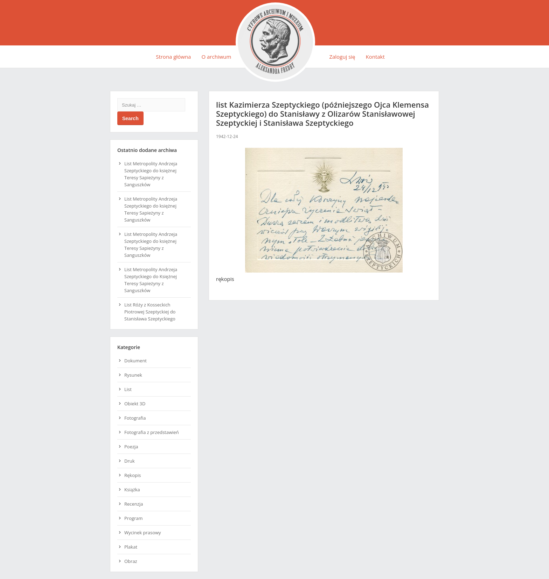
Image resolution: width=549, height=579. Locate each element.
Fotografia (135, 418)
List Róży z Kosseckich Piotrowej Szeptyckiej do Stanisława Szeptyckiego (149, 312)
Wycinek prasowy (142, 532)
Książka (132, 489)
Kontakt (375, 56)
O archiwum (216, 56)
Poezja (131, 446)
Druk (129, 461)
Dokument (135, 360)
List (128, 389)
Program (133, 518)
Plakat (130, 547)
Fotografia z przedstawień (151, 432)
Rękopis (132, 475)
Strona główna (173, 56)
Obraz (130, 561)
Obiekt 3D (134, 403)
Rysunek (133, 375)
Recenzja (133, 504)
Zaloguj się (342, 56)
